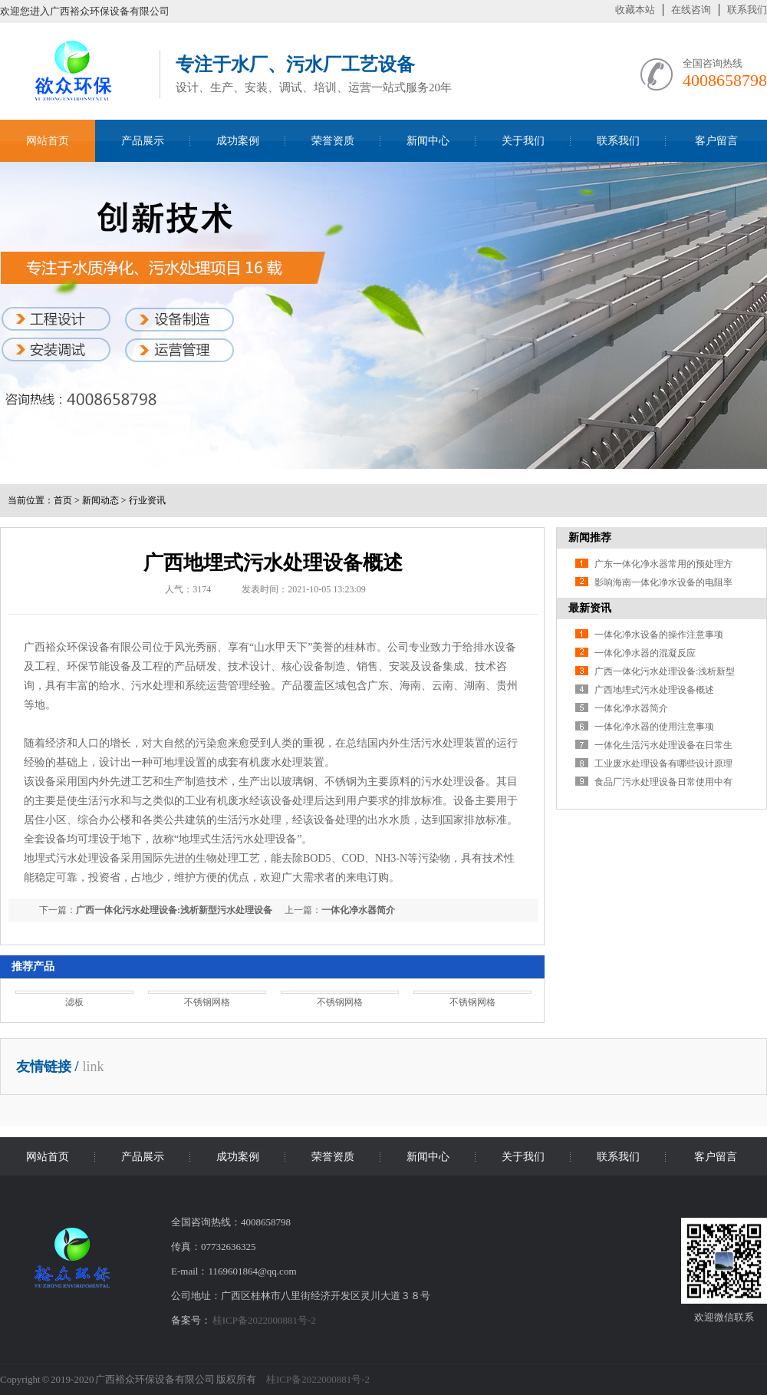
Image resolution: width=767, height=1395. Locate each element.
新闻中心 (428, 141)
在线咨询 (691, 9)
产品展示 (142, 141)
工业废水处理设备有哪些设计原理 (663, 763)
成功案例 (237, 141)
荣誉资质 (332, 141)
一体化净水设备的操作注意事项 (658, 634)
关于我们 (523, 141)
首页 (63, 500)
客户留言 (716, 141)
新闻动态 (100, 500)
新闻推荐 (589, 537)
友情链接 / (47, 1066)
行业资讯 (147, 500)
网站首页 (47, 141)
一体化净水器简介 (358, 910)
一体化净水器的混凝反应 (645, 653)
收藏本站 (635, 9)
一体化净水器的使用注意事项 (654, 726)
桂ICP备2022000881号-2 (264, 1320)
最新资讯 (589, 608)
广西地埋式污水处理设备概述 (654, 689)
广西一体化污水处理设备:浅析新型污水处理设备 (174, 910)
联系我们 (747, 9)
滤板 (74, 1002)
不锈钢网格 (207, 1002)
